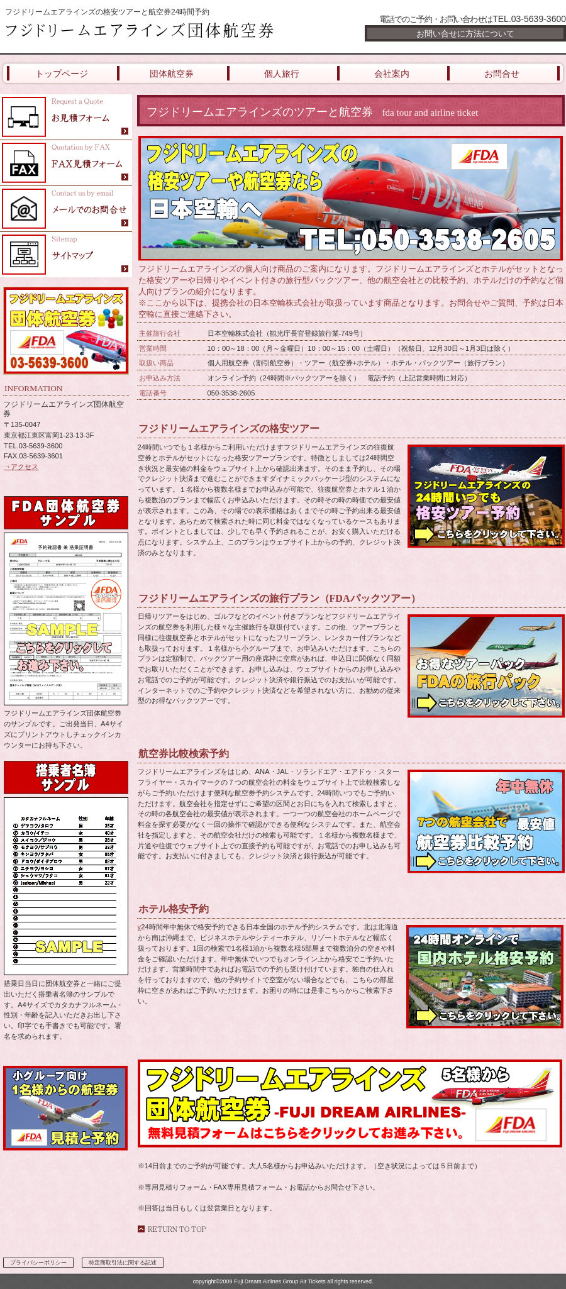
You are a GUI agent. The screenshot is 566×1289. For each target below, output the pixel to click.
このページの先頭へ (171, 1229)
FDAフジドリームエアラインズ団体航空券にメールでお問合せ (66, 209)
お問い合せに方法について (465, 33)
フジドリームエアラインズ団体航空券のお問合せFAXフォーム (66, 163)
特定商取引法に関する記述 (123, 1262)
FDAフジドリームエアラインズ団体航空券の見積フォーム (66, 117)
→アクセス (21, 466)
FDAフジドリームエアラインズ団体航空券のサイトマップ (66, 254)
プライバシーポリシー (38, 1262)
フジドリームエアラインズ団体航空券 (151, 32)
